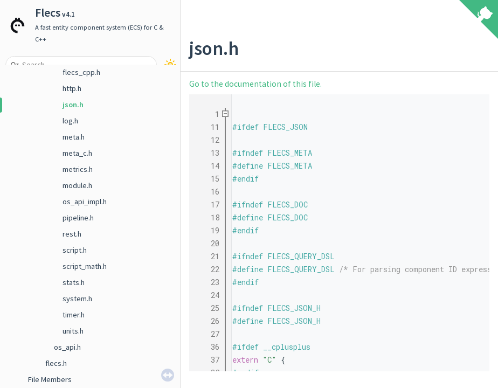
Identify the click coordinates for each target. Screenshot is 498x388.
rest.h (72, 234)
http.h (72, 88)
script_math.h (85, 266)
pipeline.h (78, 218)
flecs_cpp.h (81, 72)
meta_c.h (77, 153)
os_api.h (67, 347)
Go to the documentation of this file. (255, 84)
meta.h (74, 137)
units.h (73, 331)
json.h (73, 104)
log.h (70, 121)
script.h (75, 250)
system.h (77, 298)
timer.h (74, 315)
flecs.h (56, 363)
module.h (77, 185)
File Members (50, 379)
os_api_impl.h (85, 201)
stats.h (74, 282)
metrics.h (78, 169)
